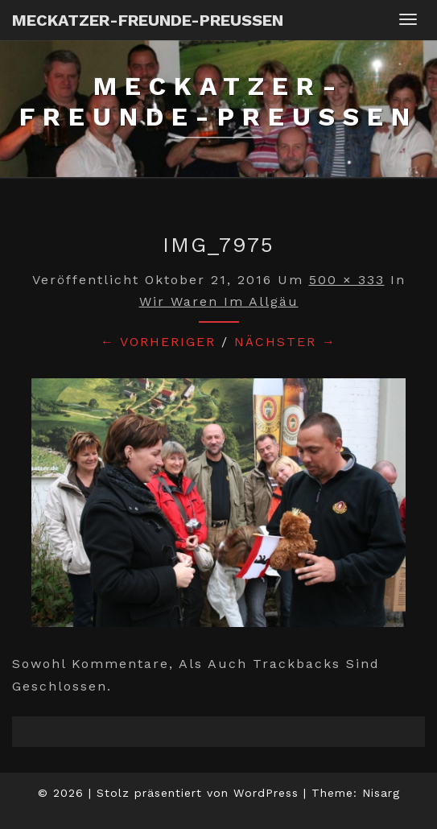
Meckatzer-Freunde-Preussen (147, 20)
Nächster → (285, 341)
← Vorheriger (158, 341)
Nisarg (381, 792)
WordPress (266, 792)
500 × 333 (347, 279)
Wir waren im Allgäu (219, 301)
